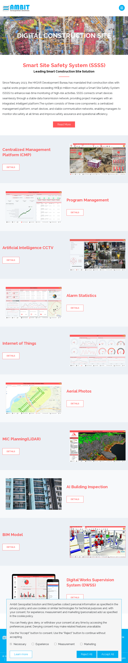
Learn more (21, 654)
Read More (64, 124)
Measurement (66, 644)
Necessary (20, 644)
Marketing (90, 644)
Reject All (86, 654)
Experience (42, 644)
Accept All (107, 654)
